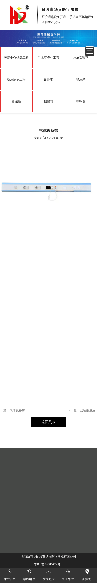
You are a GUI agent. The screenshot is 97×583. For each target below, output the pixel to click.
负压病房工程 (16, 79)
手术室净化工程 (48, 57)
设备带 (48, 79)
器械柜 (16, 101)
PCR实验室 (80, 57)
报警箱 (48, 101)
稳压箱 (80, 79)
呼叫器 (80, 101)
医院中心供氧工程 (16, 57)
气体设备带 (8, 410)
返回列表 (48, 422)
